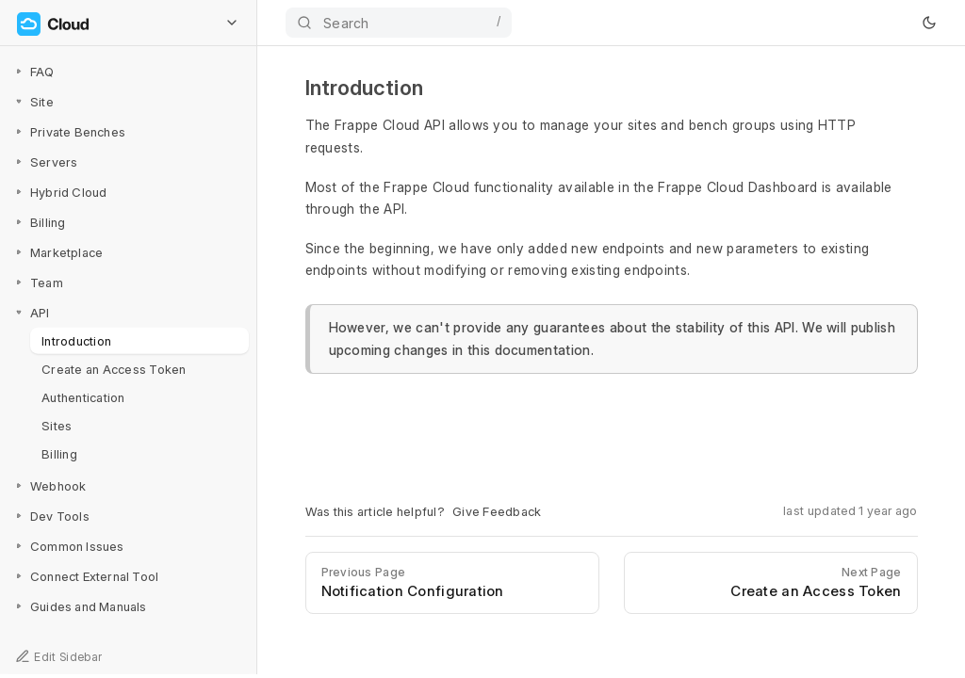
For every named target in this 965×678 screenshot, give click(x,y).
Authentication (83, 396)
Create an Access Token (114, 368)
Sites (56, 424)
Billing (59, 452)
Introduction (76, 339)
